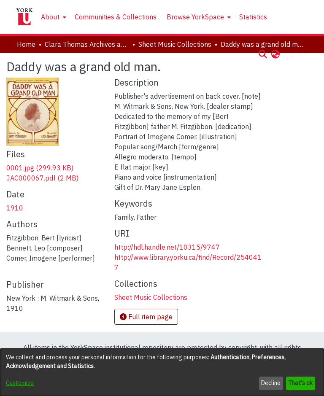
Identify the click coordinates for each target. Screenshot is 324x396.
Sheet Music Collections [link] (174, 44)
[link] (39, 168)
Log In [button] (293, 54)
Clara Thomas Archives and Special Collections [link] (87, 44)
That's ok (300, 383)
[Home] (24, 16)
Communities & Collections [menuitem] (116, 17)
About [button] (50, 17)
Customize (20, 383)
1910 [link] (14, 208)
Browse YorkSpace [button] (195, 17)
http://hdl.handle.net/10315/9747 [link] (167, 247)
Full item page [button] (146, 316)
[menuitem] (52, 17)
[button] (262, 54)
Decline (271, 383)
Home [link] (26, 44)
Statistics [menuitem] (253, 17)
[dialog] (162, 372)
